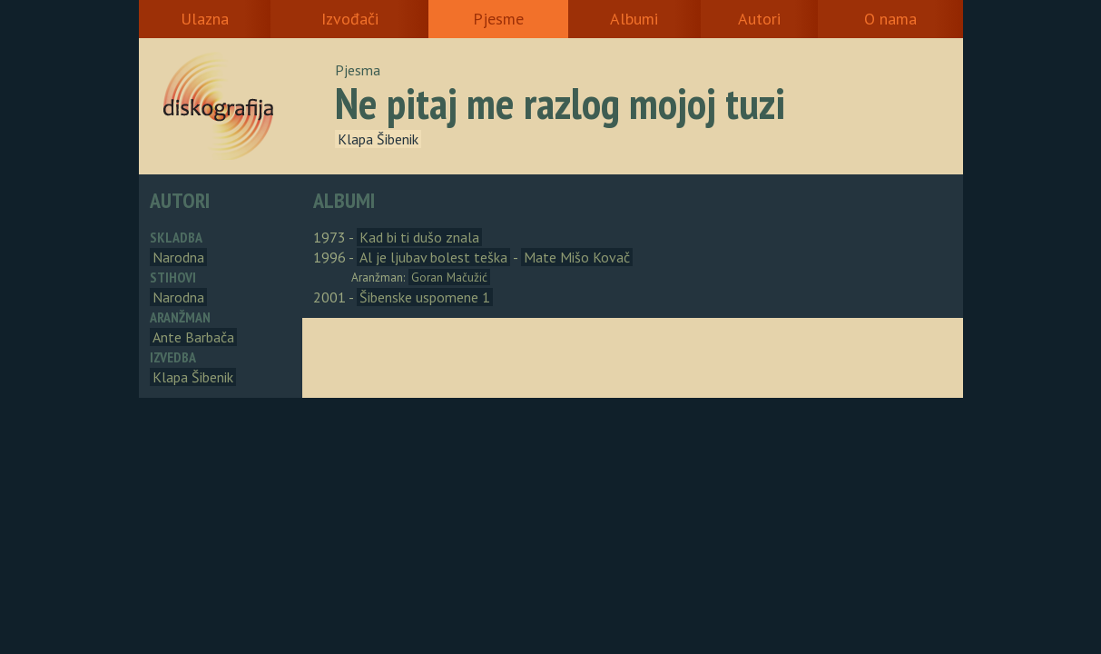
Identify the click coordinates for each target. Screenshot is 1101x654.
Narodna (178, 257)
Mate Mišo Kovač (577, 257)
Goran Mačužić (449, 277)
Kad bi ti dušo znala (419, 237)
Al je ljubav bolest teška (433, 257)
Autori (759, 18)
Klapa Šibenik (378, 139)
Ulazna (205, 18)
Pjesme (498, 18)
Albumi (634, 18)
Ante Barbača (193, 337)
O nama (890, 18)
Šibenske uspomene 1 (424, 297)
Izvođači (349, 18)
